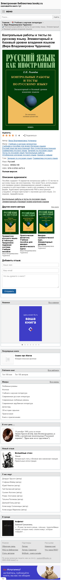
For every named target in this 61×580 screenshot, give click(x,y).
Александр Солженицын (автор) (15, 506)
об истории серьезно (10, 410)
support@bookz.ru (44, 558)
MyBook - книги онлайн (31, 553)
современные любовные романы (15, 400)
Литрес (25, 546)
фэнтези (5, 390)
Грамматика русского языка (45, 158)
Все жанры (54, 382)
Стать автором (8, 553)
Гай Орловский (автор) (11, 489)
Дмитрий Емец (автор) (11, 503)
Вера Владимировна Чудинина (17, 25)
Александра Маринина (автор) (14, 510)
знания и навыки (44, 155)
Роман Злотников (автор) (12, 496)
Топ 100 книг (7, 375)
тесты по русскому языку (13, 153)
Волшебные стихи (23, 453)
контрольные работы (35, 153)
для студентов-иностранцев (43, 148)
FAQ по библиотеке (10, 550)
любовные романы (9, 386)
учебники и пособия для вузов (16, 146)
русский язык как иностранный (16, 148)
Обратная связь (8, 546)
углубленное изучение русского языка (19, 155)
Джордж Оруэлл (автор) (12, 479)
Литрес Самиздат (29, 550)
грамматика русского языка (14, 150)
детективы (6, 407)
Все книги (55, 207)
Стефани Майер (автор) (11, 482)
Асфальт (19, 521)
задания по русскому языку (40, 150)
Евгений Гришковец (23, 525)
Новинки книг (50, 546)
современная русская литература (16, 396)
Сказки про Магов (23, 356)
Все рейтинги (53, 370)
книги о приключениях (11, 417)
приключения (7, 414)
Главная (5, 23)
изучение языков (38, 146)
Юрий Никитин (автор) (11, 486)
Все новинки (53, 303)
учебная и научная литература (14, 393)
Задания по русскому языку (19, 158)
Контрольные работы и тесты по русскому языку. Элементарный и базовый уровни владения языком (25, 200)
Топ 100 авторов (21, 375)
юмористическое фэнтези (25, 359)
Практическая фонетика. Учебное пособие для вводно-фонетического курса (27, 242)
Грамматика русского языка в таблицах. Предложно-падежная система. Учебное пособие (9, 244)
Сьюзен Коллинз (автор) (12, 492)
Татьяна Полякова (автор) (12, 499)
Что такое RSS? (51, 550)
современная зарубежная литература (17, 403)
